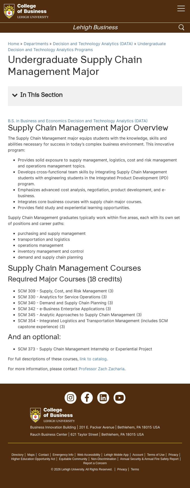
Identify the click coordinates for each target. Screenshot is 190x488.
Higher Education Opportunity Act (33, 459)
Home (13, 43)
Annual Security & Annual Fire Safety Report (149, 459)
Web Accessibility (88, 455)
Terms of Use (156, 455)
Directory (18, 455)
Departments (36, 43)
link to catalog (93, 359)
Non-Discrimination (103, 459)
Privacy (173, 455)
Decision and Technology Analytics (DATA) (93, 43)
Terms (135, 469)
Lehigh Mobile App (116, 455)
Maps (30, 455)
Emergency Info (63, 455)
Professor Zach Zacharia (101, 368)
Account (137, 455)
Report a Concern (95, 463)
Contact (44, 455)
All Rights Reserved (99, 469)
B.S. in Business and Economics (37, 120)
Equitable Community (73, 459)
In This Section (41, 95)
